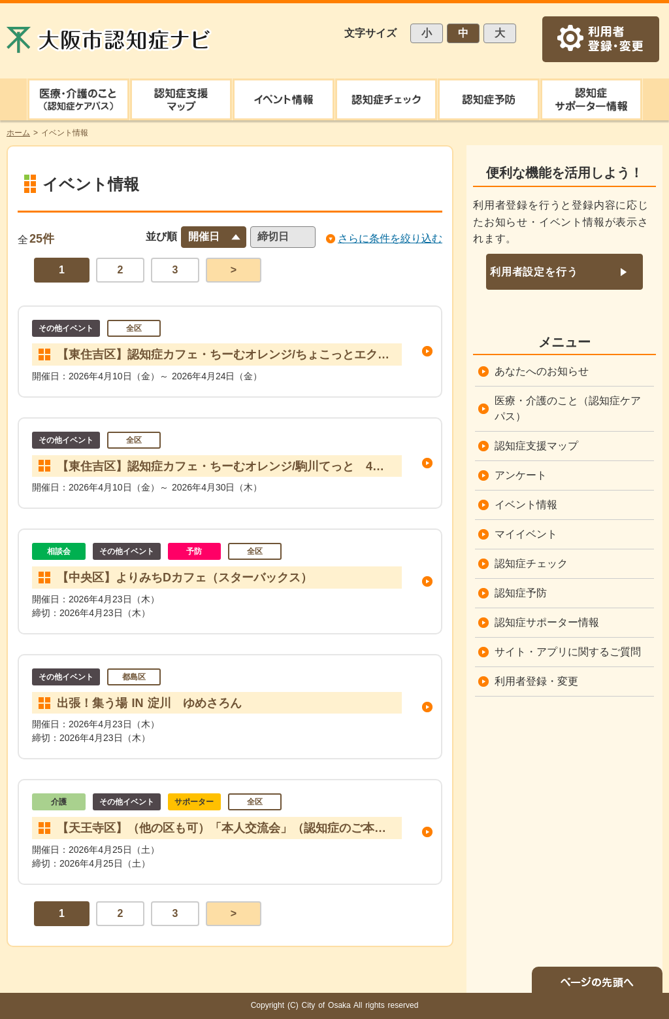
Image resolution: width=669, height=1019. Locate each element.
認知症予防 (521, 592)
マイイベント (526, 534)
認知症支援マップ (536, 445)
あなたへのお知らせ (542, 371)
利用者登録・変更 (536, 681)
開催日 (204, 236)
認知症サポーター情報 (547, 622)
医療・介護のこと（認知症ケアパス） (568, 408)
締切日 (273, 236)
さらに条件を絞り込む (390, 238)
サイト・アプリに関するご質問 (568, 651)
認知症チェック (531, 563)
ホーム (18, 132)
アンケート (521, 475)
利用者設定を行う (534, 271)
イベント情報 (526, 504)
